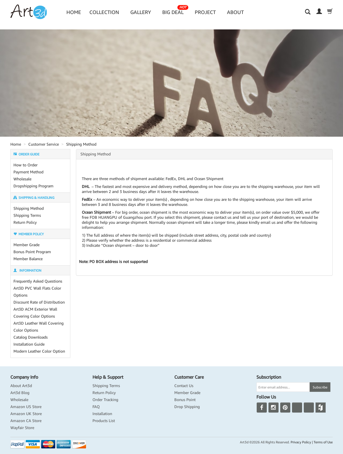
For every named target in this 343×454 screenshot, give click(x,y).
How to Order (25, 164)
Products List (103, 420)
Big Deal (175, 10)
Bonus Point (185, 399)
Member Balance (28, 258)
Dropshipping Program (33, 185)
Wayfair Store (22, 427)
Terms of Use (323, 442)
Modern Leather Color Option (39, 351)
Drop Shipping (187, 406)
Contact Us (183, 385)
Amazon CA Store (25, 420)
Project (205, 12)
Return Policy (25, 222)
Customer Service (43, 144)
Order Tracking (105, 399)
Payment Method (28, 171)
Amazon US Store (25, 406)
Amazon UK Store (26, 413)
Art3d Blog (19, 392)
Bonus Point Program (32, 251)
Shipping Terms (27, 215)
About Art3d (21, 385)
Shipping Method (81, 144)
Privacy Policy (301, 442)
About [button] (235, 12)
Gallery (140, 12)
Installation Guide (29, 344)
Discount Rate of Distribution (39, 302)
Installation (102, 413)
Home (73, 12)
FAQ (96, 406)
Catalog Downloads (30, 337)
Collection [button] (104, 12)
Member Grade (26, 244)
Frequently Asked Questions (37, 281)
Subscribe (320, 387)
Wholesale (22, 178)
